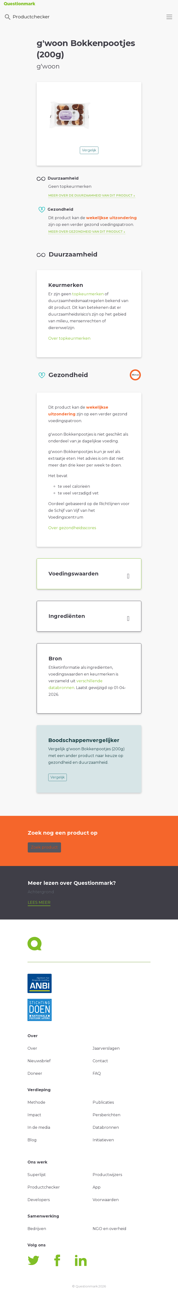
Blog (32, 1140)
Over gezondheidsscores (72, 528)
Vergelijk (89, 150)
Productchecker (27, 17)
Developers (38, 1199)
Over (32, 1048)
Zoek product (44, 847)
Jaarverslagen (106, 1048)
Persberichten (106, 1115)
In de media (38, 1127)
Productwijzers (107, 1174)
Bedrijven (36, 1228)
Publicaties (103, 1102)
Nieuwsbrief (39, 1061)
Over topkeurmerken (69, 338)
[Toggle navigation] (169, 16)
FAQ (97, 1073)
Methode (36, 1102)
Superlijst (36, 1174)
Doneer (34, 1073)
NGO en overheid (109, 1228)
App (97, 1187)
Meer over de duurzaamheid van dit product (90, 195)
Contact (100, 1061)
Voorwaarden (106, 1199)
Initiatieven (103, 1140)
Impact (34, 1115)
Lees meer (39, 902)
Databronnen (106, 1127)
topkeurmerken (88, 294)
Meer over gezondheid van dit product (85, 231)
